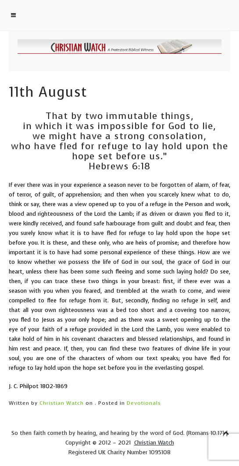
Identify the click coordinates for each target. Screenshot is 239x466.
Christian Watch (61, 402)
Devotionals (144, 402)
